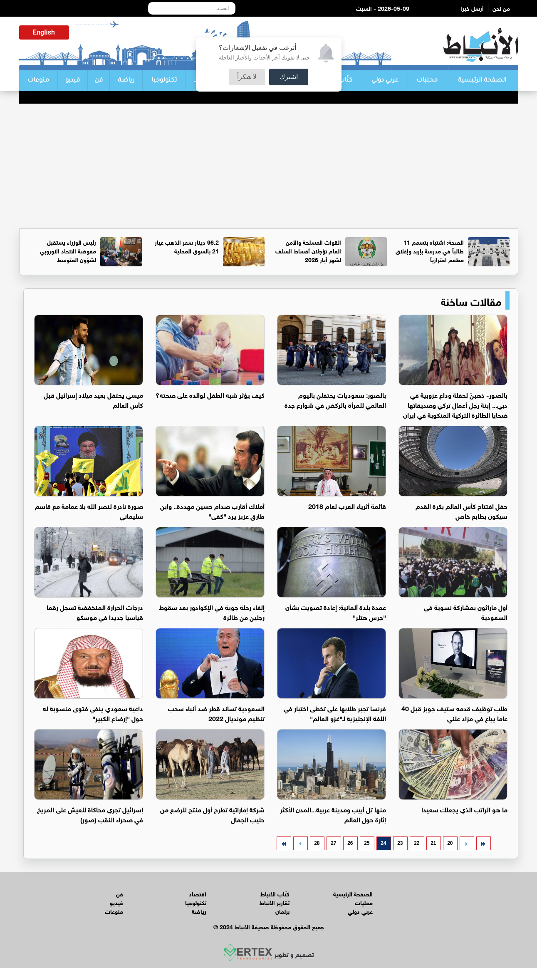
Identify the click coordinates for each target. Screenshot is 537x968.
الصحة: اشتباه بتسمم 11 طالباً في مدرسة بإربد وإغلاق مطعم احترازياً (430, 250)
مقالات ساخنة (471, 300)
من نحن (501, 7)
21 (433, 843)
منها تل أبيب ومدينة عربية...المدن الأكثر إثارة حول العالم (333, 813)
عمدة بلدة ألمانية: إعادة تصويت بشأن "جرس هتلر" (335, 611)
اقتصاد (197, 893)
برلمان (282, 911)
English (44, 32)
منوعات (38, 80)
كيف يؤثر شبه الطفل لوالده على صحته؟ (210, 394)
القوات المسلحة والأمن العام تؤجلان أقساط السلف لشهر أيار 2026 (308, 250)
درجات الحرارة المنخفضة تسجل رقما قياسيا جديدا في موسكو (95, 611)
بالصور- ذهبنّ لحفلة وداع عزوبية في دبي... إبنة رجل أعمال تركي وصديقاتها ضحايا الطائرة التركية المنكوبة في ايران (455, 404)
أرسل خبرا (472, 7)
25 (366, 843)
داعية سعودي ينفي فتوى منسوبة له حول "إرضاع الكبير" (93, 712)
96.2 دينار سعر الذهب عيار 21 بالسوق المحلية (187, 246)
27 (333, 843)
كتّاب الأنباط (275, 893)
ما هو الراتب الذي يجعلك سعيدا (464, 808)
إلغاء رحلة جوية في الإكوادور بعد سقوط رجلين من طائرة (212, 611)
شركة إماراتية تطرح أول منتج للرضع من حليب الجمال (212, 813)
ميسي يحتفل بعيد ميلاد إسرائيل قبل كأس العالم (93, 399)
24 (383, 843)
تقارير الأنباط (275, 902)
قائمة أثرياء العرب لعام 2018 (347, 505)
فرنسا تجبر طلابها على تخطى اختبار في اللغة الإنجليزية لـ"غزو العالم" (335, 712)
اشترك (289, 77)
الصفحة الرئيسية (482, 80)
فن (98, 80)
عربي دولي (384, 80)
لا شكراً (247, 77)
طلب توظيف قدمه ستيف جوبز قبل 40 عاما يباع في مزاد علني (454, 712)
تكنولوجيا (164, 80)
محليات (427, 80)
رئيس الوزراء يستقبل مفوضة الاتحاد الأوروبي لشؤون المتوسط (68, 250)
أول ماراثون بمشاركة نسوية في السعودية (465, 611)
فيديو (72, 80)
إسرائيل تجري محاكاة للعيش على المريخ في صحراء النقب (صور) (90, 813)
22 (416, 843)
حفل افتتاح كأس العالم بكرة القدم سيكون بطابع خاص (461, 510)
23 (400, 843)
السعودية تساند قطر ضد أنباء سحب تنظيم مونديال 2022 (216, 712)
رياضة (126, 80)
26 (350, 843)
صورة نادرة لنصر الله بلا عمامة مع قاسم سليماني (89, 510)
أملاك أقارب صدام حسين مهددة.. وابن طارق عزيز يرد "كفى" (212, 510)
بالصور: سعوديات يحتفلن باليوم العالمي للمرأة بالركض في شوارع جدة (335, 399)
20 (450, 843)
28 (316, 843)
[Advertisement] (268, 166)
